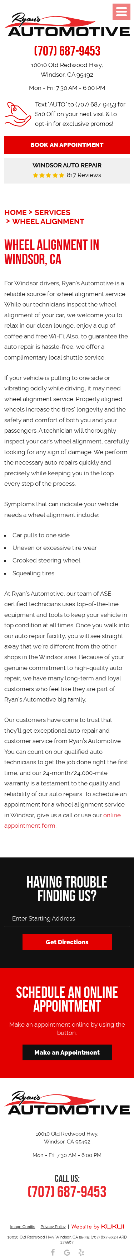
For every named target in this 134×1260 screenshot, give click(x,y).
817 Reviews (83, 175)
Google (67, 1252)
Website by (97, 1227)
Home (15, 212)
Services (52, 212)
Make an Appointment (67, 1052)
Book (67, 144)
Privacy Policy (53, 1227)
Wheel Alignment (48, 221)
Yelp (81, 1252)
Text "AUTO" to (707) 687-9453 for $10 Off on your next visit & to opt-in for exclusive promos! (80, 114)
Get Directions (67, 942)
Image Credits (22, 1227)
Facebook (52, 1252)
